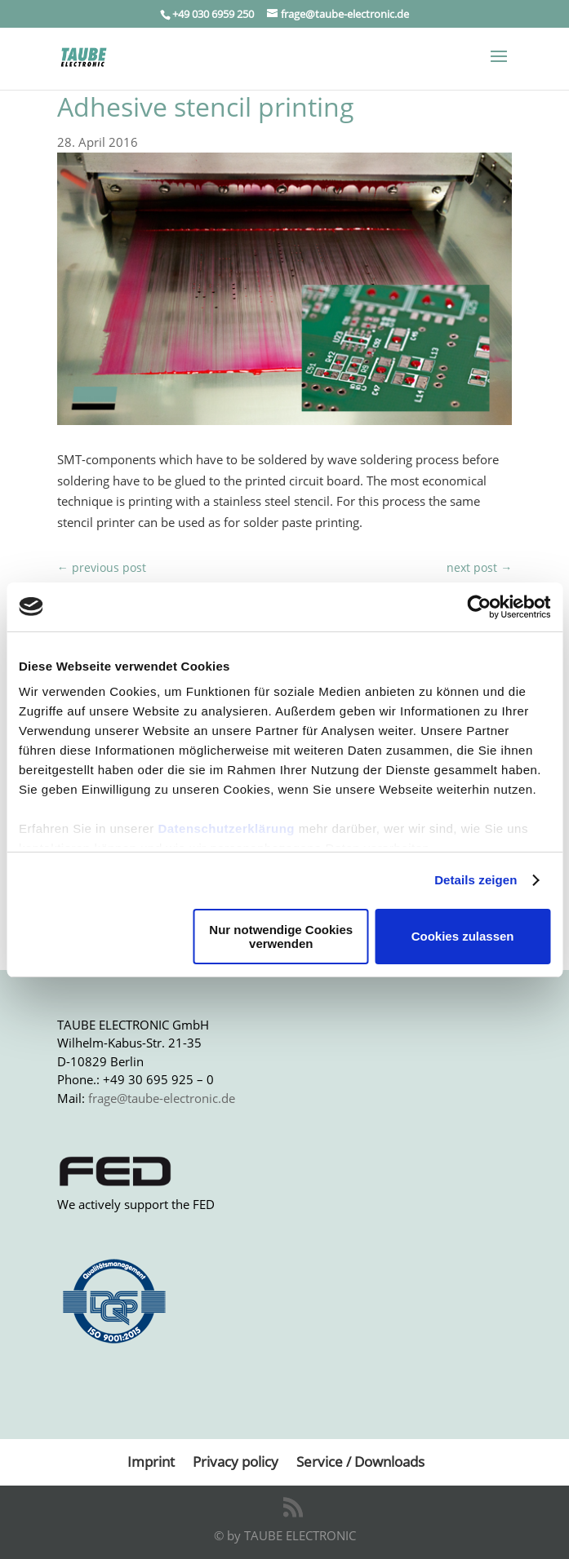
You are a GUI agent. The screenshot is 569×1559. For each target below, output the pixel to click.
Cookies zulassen (462, 936)
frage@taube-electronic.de (161, 1098)
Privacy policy (235, 1461)
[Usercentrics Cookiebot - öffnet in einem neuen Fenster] (478, 607)
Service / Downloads (360, 1461)
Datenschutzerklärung (226, 828)
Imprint (151, 1461)
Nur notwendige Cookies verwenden (281, 936)
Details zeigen (475, 880)
